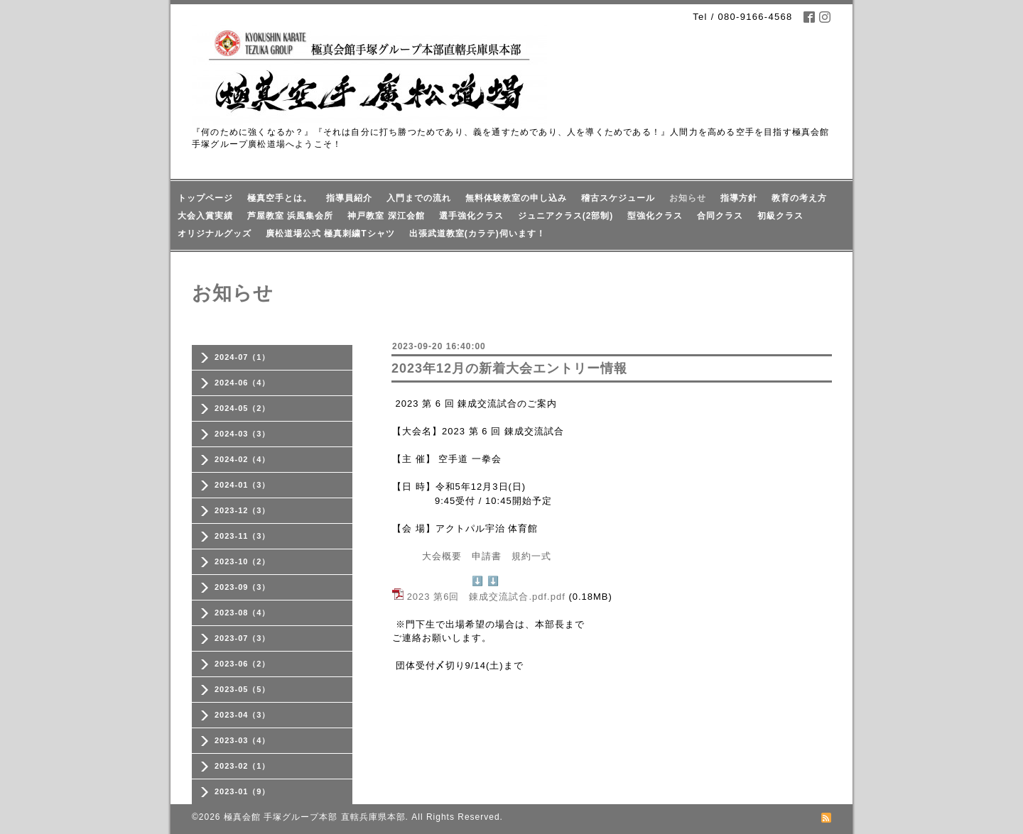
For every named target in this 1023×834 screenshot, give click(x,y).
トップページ (205, 198)
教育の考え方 (799, 198)
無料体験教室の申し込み (516, 198)
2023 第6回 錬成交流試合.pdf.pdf (486, 596)
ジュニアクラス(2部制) (566, 216)
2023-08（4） (243, 612)
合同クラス (720, 216)
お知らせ (687, 198)
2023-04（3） (243, 714)
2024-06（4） (243, 382)
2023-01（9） (243, 791)
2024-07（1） (243, 357)
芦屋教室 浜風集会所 (290, 216)
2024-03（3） (243, 433)
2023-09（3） (243, 587)
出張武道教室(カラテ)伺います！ (477, 233)
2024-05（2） (243, 408)
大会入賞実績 (205, 216)
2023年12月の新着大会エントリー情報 (509, 368)
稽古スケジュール (618, 198)
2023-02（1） (243, 766)
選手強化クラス (471, 216)
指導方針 (738, 198)
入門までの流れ (418, 198)
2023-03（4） (243, 740)
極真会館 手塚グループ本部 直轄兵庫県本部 (315, 817)
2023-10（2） (243, 561)
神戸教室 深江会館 (385, 216)
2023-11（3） (243, 536)
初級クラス (780, 216)
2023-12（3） (243, 510)
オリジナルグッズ (214, 233)
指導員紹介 (349, 198)
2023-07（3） (243, 638)
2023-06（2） (243, 663)
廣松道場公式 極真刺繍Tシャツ (330, 233)
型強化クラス (655, 216)
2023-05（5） (243, 689)
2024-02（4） (243, 459)
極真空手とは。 (279, 198)
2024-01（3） (243, 485)
